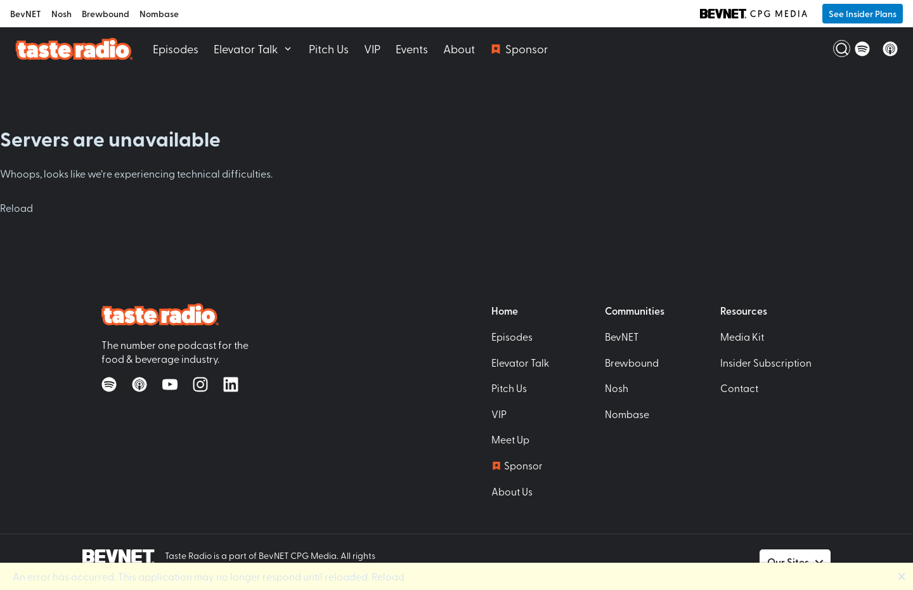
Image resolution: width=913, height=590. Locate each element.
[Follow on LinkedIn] (230, 384)
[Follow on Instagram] (200, 384)
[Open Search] (834, 48)
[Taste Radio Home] (74, 48)
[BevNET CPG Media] (753, 13)
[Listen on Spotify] (862, 48)
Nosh (61, 14)
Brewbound (105, 14)
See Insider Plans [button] (863, 14)
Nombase (159, 14)
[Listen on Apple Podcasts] (890, 48)
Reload (16, 207)
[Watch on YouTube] (170, 384)
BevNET (25, 14)
